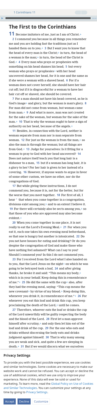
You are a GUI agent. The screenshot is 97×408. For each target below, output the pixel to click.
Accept (9, 401)
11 (14, 131)
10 (20, 122)
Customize (41, 401)
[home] (5, 4)
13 (27, 149)
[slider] (48, 18)
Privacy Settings (36, 392)
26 (79, 296)
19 (11, 209)
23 (14, 259)
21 (64, 227)
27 (14, 310)
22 (78, 236)
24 (56, 268)
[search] (92, 4)
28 (47, 319)
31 (22, 346)
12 (23, 140)
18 (58, 195)
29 (46, 328)
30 (47, 337)
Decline (24, 401)
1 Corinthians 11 (22, 12)
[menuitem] (5, 4)
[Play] (2, 18)
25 (23, 282)
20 (14, 222)
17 (14, 186)
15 (38, 163)
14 (79, 154)
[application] (48, 18)
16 (25, 172)
